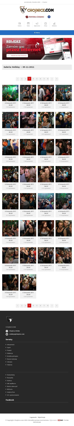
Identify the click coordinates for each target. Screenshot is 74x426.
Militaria (9, 389)
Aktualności (10, 344)
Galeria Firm (11, 392)
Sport (9, 347)
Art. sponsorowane (13, 395)
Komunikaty (11, 375)
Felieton (9, 365)
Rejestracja (41, 417)
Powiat (9, 350)
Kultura (9, 380)
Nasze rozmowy (12, 359)
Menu (37, 33)
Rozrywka (10, 378)
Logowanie (33, 417)
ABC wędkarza (11, 383)
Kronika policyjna (12, 356)
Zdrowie (9, 362)
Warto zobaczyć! (12, 386)
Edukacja (10, 353)
